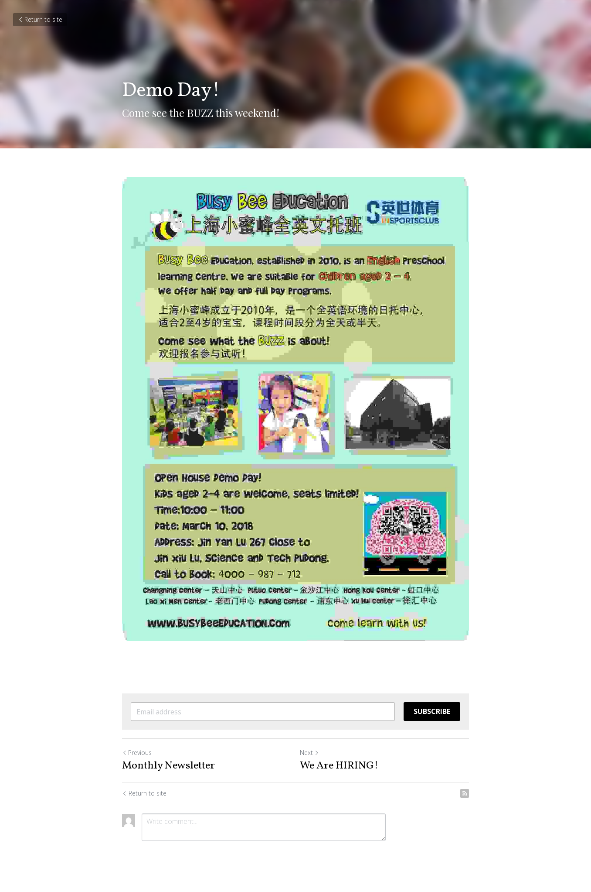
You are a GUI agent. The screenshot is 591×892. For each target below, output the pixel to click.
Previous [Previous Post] (137, 752)
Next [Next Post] (309, 752)
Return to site (39, 19)
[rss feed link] (464, 793)
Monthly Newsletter (168, 765)
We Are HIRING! (339, 765)
